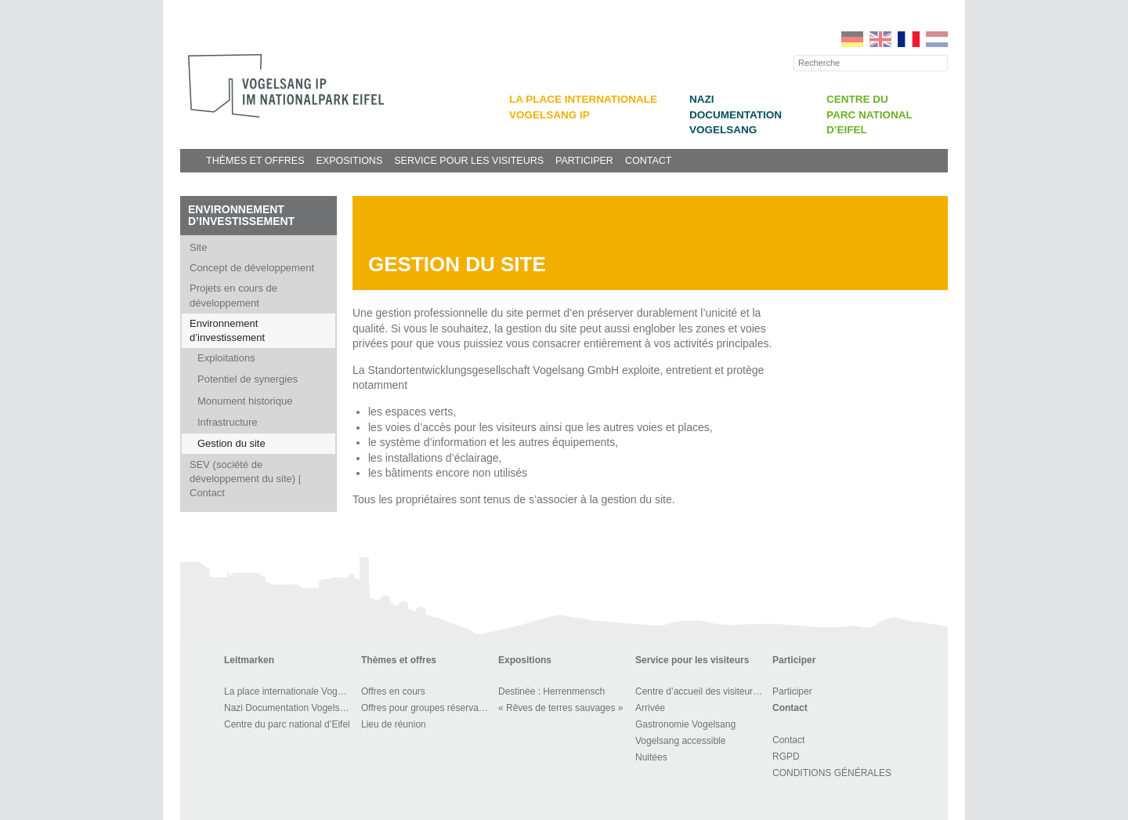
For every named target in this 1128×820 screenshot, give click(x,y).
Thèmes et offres (255, 160)
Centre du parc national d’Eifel (869, 114)
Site (198, 247)
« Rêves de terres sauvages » (560, 707)
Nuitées (651, 757)
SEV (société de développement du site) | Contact (245, 479)
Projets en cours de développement (233, 295)
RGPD (786, 756)
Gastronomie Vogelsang (685, 724)
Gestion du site (231, 443)
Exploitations (226, 358)
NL (937, 39)
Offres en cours (393, 691)
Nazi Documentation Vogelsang (735, 114)
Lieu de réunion (393, 724)
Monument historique (244, 401)
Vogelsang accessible (680, 740)
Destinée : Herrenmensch (551, 691)
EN (880, 39)
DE (852, 39)
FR (909, 39)
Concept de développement (252, 268)
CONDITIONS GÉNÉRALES (831, 772)
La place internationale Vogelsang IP (290, 691)
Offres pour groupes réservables (427, 707)
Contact (648, 160)
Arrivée (650, 707)
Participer (584, 160)
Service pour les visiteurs (469, 160)
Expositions (349, 160)
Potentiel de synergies (247, 379)
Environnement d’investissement (241, 215)
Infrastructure (227, 422)
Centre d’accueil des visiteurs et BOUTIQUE (701, 691)
